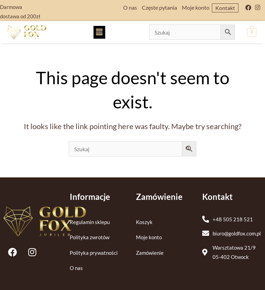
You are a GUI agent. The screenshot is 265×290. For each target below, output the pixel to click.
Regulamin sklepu (90, 222)
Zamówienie (150, 253)
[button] (99, 32)
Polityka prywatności (94, 253)
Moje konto (195, 7)
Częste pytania (159, 7)
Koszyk (144, 222)
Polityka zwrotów (89, 237)
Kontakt (225, 7)
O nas (130, 7)
